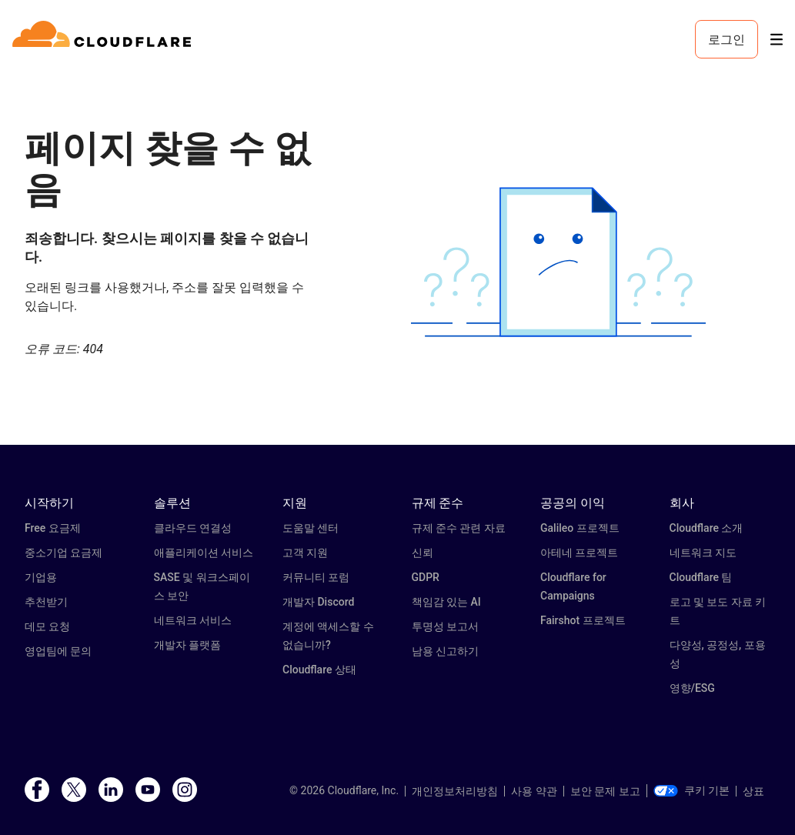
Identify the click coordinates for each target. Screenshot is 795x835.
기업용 (41, 577)
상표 (753, 791)
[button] (558, 262)
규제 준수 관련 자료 (459, 528)
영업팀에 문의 (58, 651)
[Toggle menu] (776, 39)
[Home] (104, 39)
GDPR (425, 577)
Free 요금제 (53, 528)
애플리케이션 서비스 (203, 552)
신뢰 (422, 552)
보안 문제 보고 (605, 791)
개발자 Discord (318, 602)
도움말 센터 (310, 528)
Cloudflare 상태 (319, 669)
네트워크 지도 (703, 552)
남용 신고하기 (445, 651)
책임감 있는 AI (446, 602)
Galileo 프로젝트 (580, 528)
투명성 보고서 (445, 626)
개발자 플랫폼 (187, 645)
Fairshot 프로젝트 (583, 620)
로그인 (726, 39)
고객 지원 (305, 552)
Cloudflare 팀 (701, 577)
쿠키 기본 (691, 790)
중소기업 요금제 (63, 552)
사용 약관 (533, 791)
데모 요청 (47, 626)
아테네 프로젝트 (579, 552)
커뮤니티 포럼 (315, 577)
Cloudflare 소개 (706, 528)
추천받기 (46, 602)
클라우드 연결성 (193, 528)
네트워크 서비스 (193, 620)
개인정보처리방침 (455, 791)
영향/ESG (692, 688)
